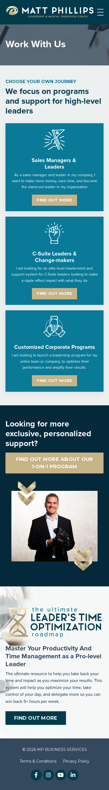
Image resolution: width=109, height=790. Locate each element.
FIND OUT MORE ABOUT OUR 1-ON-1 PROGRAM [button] (54, 463)
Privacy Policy (76, 761)
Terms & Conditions (38, 761)
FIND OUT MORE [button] (54, 200)
